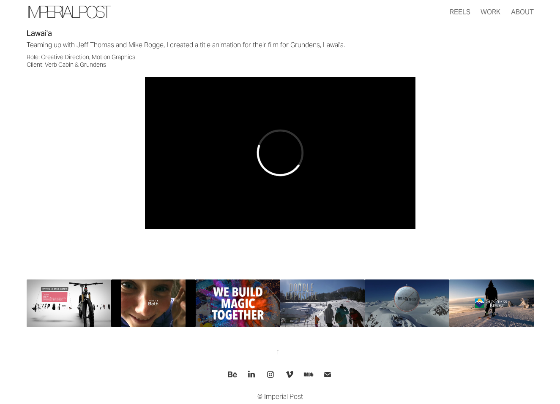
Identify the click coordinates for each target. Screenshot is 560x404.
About (522, 12)
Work (490, 12)
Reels (460, 12)
